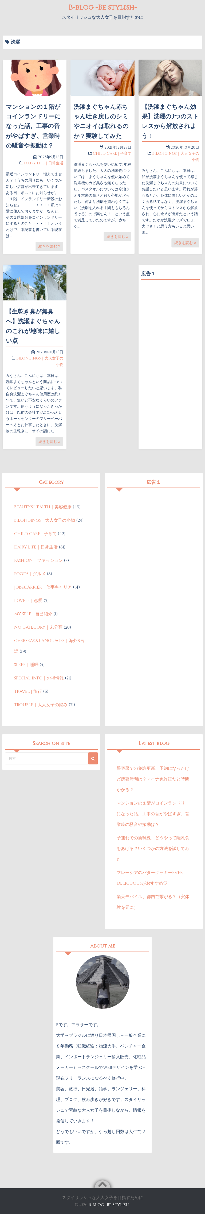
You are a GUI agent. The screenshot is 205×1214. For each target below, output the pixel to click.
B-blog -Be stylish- (102, 7)
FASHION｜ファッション (38, 560)
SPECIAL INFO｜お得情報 (39, 678)
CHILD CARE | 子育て (112, 153)
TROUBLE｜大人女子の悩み (41, 705)
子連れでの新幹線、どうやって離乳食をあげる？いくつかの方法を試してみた (153, 848)
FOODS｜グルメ (30, 574)
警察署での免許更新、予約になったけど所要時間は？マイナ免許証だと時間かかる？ (153, 779)
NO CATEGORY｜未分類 (38, 627)
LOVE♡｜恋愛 (28, 601)
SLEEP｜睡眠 (26, 665)
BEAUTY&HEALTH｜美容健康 (43, 507)
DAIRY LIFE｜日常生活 (43, 163)
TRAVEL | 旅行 (28, 691)
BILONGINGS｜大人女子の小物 (44, 520)
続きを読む (49, 246)
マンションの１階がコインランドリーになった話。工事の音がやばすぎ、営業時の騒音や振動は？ (33, 126)
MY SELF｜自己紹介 (33, 614)
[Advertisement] (170, 309)
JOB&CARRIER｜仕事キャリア (43, 587)
